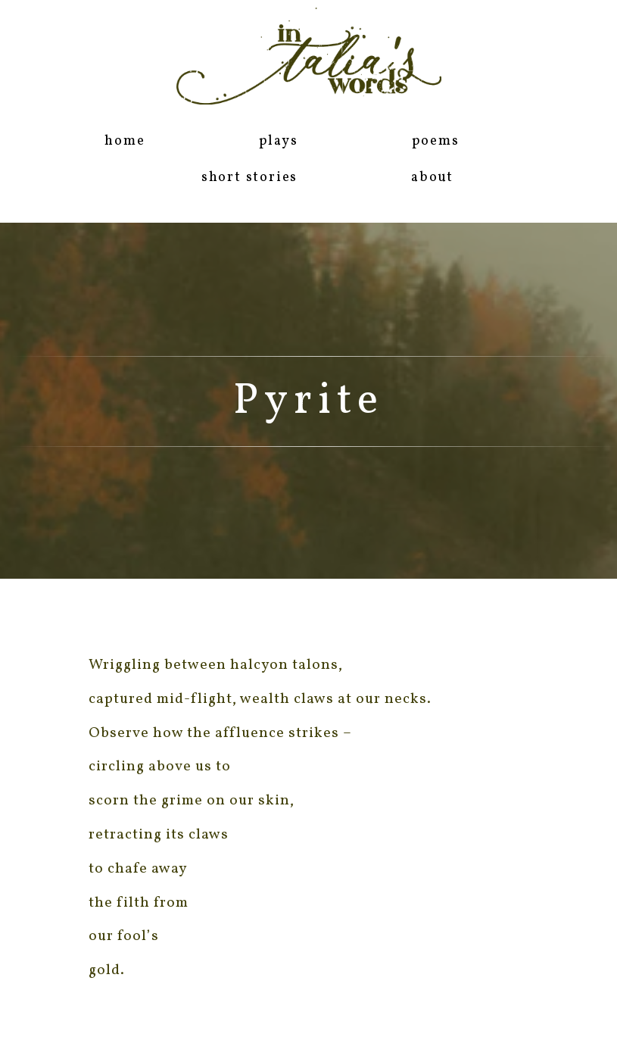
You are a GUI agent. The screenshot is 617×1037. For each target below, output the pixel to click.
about (432, 177)
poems (436, 141)
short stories (249, 177)
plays (278, 141)
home (124, 141)
